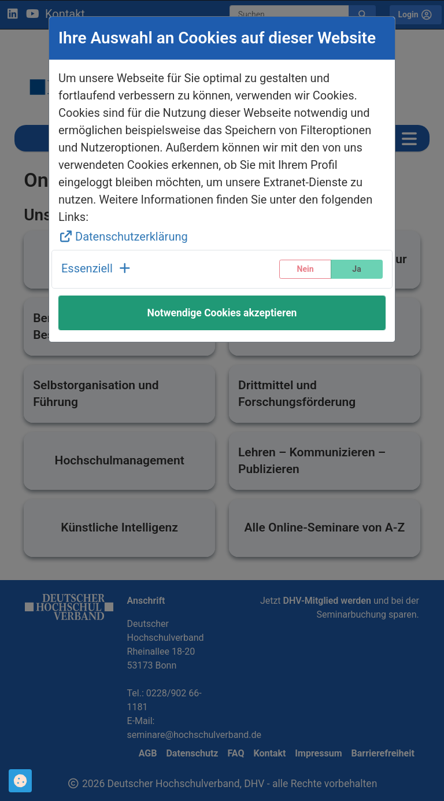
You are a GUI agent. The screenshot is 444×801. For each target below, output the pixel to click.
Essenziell (96, 268)
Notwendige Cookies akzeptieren (222, 313)
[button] (96, 269)
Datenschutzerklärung (123, 236)
